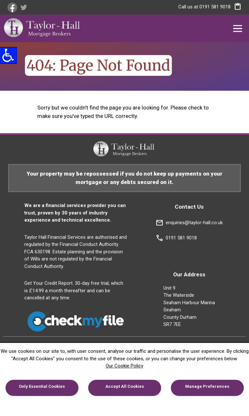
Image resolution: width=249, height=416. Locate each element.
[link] (13, 7)
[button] (236, 8)
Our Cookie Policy (124, 366)
